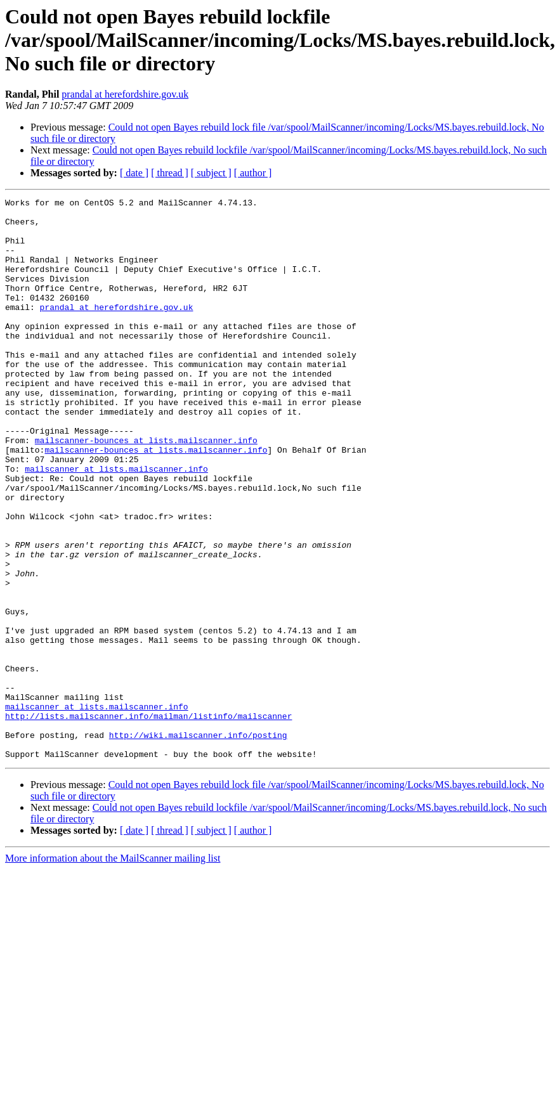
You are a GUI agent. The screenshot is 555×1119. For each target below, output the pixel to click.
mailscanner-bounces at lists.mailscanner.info (146, 489)
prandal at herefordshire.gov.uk (125, 94)
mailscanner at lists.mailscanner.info (116, 523)
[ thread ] (169, 172)
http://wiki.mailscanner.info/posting (198, 843)
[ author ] (253, 172)
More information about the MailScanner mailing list (112, 970)
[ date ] (134, 172)
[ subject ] (211, 172)
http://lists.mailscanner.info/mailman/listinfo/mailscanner (148, 820)
